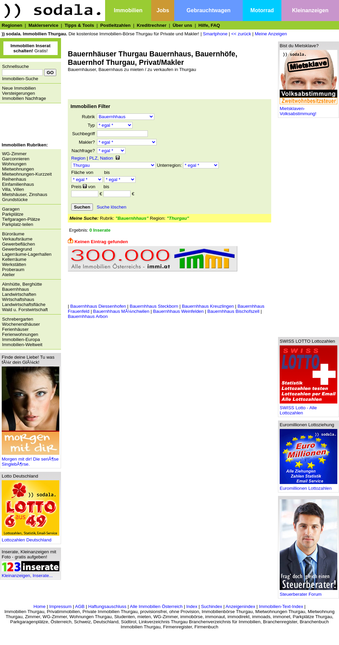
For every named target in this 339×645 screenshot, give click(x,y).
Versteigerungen (18, 93)
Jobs (163, 10)
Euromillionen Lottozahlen (308, 486)
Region (78, 158)
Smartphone (215, 33)
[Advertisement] (29, 123)
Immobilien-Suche (20, 78)
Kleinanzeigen (310, 10)
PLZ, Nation (101, 158)
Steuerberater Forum (308, 592)
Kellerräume (14, 259)
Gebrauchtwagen (208, 10)
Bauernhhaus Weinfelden (178, 311)
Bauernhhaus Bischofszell (233, 311)
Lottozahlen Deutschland (30, 537)
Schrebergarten (17, 319)
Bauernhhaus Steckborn (154, 306)
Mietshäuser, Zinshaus (24, 194)
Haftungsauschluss (107, 606)
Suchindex (211, 606)
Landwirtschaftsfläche (23, 304)
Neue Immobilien (19, 88)
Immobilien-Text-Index (281, 606)
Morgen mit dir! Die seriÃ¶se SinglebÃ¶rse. (30, 459)
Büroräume (13, 233)
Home (40, 606)
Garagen (11, 209)
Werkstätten (14, 264)
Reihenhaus (14, 179)
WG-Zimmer (14, 153)
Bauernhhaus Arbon (88, 316)
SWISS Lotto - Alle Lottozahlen (308, 408)
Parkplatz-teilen (17, 224)
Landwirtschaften (19, 294)
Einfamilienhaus (18, 184)
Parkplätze (12, 214)
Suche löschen (111, 207)
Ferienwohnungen (20, 334)
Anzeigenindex (240, 606)
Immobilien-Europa (21, 339)
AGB (79, 606)
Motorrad (262, 10)
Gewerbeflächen (18, 244)
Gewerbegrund (17, 249)
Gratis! (31, 48)
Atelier (8, 274)
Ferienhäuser (15, 329)
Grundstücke (15, 199)
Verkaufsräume (17, 238)
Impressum (60, 606)
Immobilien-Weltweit (22, 344)
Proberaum (13, 269)
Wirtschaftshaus (18, 299)
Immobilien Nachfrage (24, 98)
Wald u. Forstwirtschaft (25, 309)
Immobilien (128, 10)
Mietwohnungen (18, 169)
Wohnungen (14, 163)
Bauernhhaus (15, 289)
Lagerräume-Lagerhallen (27, 254)
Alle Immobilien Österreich (156, 606)
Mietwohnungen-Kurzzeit (27, 174)
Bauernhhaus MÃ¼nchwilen (121, 311)
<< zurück (241, 33)
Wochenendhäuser (21, 324)
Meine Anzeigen (271, 33)
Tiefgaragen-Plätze (21, 219)
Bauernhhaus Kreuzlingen (208, 306)
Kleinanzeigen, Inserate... (30, 573)
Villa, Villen (13, 189)
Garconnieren (15, 158)
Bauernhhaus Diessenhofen (98, 306)
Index (191, 606)
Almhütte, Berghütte (22, 284)
